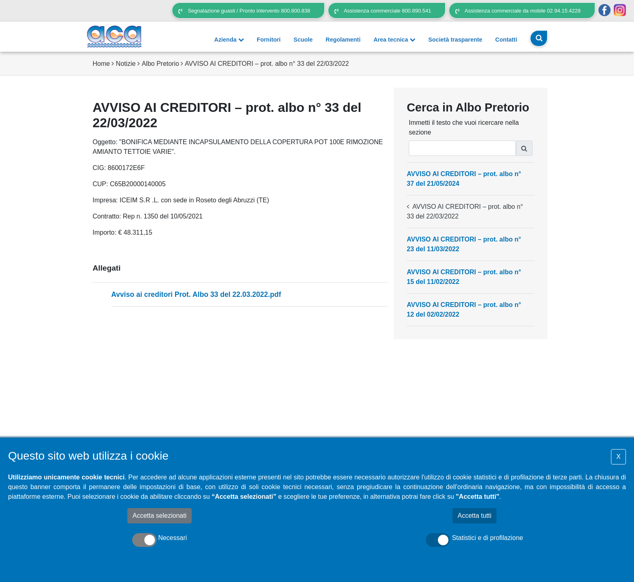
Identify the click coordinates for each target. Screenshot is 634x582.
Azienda (229, 39)
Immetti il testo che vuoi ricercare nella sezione (464, 127)
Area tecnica (395, 39)
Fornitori (269, 39)
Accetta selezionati (159, 515)
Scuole (303, 39)
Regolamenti (342, 39)
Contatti (506, 39)
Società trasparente (455, 39)
